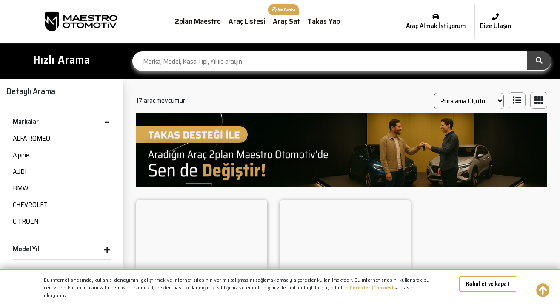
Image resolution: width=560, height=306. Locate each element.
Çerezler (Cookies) (371, 287)
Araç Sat (286, 21)
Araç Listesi (247, 21)
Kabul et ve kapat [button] (487, 283)
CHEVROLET (30, 204)
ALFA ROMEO (31, 138)
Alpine (21, 155)
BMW (21, 188)
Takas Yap (324, 21)
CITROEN (25, 221)
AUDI (19, 171)
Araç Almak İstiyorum (436, 22)
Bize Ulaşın (495, 22)
